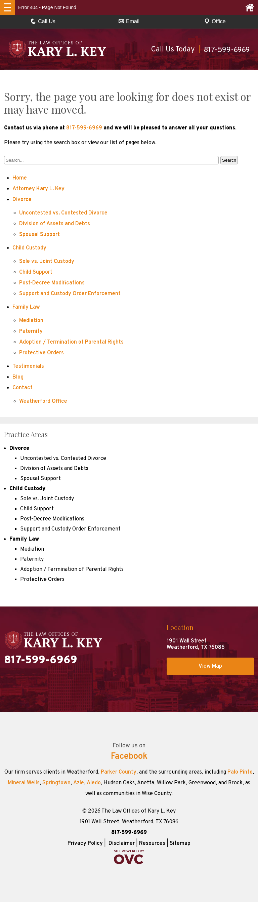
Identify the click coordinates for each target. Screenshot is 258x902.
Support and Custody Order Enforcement (70, 293)
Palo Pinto (240, 772)
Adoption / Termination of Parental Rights (71, 342)
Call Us (43, 21)
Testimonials (28, 366)
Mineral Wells (24, 783)
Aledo (94, 783)
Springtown (56, 783)
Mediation (31, 320)
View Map (210, 666)
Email (129, 21)
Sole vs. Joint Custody (46, 261)
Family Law (26, 307)
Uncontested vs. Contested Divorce (63, 213)
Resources (152, 843)
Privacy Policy (85, 843)
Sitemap (180, 843)
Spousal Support (39, 234)
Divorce (22, 199)
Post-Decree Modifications (52, 283)
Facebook (129, 756)
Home (19, 178)
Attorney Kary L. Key (38, 189)
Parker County (118, 772)
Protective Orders (41, 353)
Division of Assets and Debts (54, 224)
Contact (22, 388)
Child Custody (29, 248)
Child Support (35, 272)
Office (215, 21)
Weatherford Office (43, 401)
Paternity (31, 331)
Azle (78, 783)
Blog (18, 377)
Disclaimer (122, 843)
